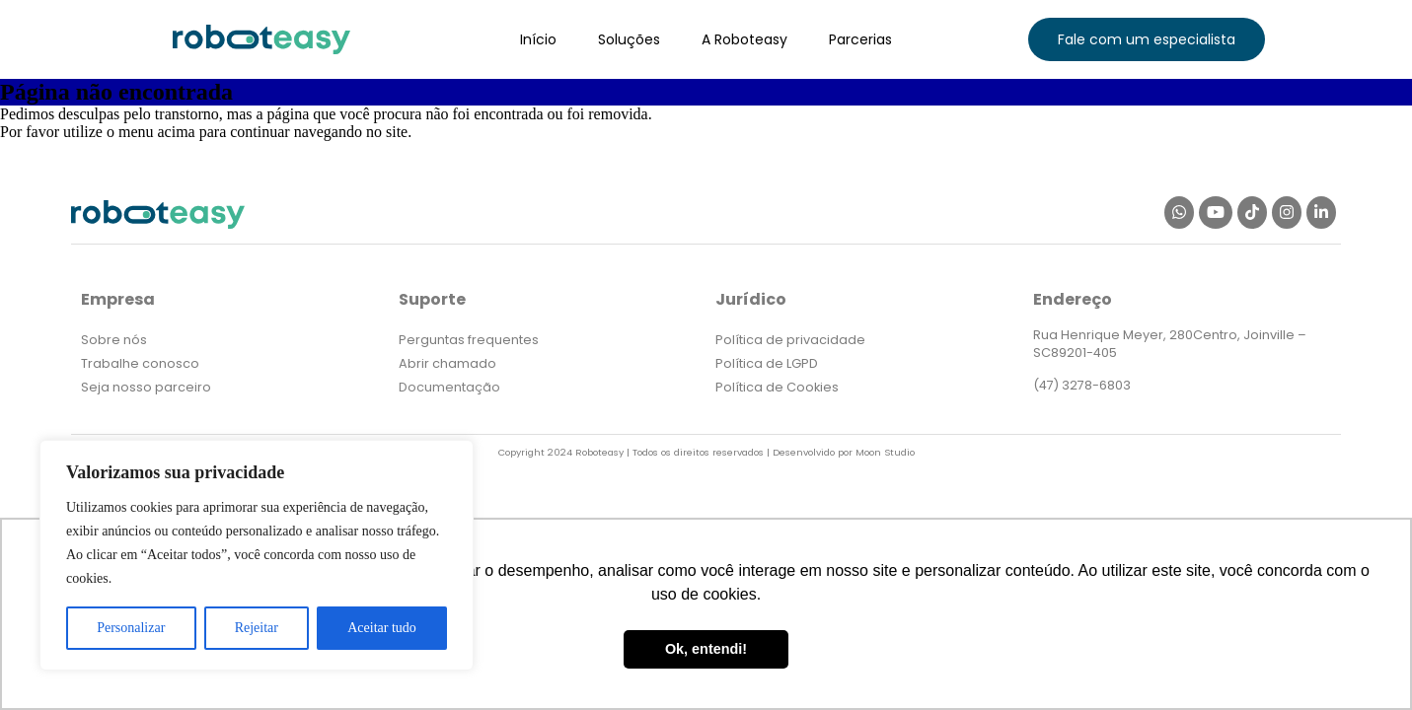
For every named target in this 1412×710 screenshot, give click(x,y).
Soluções (629, 39)
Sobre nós (114, 339)
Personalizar (131, 627)
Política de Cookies (777, 387)
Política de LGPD (766, 363)
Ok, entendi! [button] (706, 649)
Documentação (449, 387)
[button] (1146, 39)
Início (538, 39)
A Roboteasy (744, 39)
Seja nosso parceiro (146, 387)
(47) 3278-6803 (1082, 385)
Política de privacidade (790, 339)
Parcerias (860, 39)
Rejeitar (256, 627)
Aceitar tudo (381, 627)
